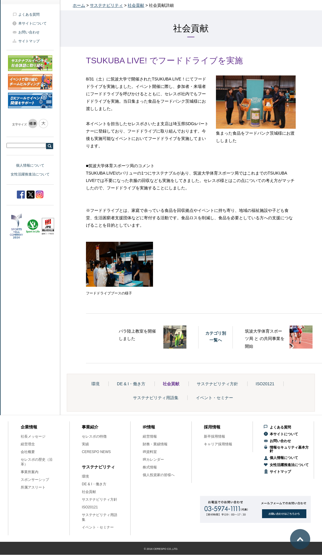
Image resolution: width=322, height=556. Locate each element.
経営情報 (150, 436)
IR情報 (149, 427)
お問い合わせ (29, 32)
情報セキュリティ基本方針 (289, 449)
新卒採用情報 (214, 436)
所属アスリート (33, 487)
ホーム (79, 5)
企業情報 (29, 427)
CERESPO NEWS (96, 452)
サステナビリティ (106, 5)
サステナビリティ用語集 (155, 397)
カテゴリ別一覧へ (215, 336)
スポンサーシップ (35, 480)
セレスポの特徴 (94, 436)
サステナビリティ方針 (217, 383)
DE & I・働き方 (131, 383)
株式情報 (150, 467)
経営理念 (28, 444)
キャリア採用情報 (218, 444)
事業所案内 (29, 472)
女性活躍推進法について (30, 174)
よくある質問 (29, 14)
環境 (95, 383)
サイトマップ (29, 41)
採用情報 (212, 427)
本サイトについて (32, 23)
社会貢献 (136, 5)
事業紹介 (90, 427)
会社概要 (28, 452)
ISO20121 (265, 383)
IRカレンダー (153, 459)
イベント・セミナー (214, 397)
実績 (85, 444)
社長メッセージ (33, 436)
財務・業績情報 (155, 444)
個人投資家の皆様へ (159, 475)
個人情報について (30, 165)
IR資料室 (150, 452)
